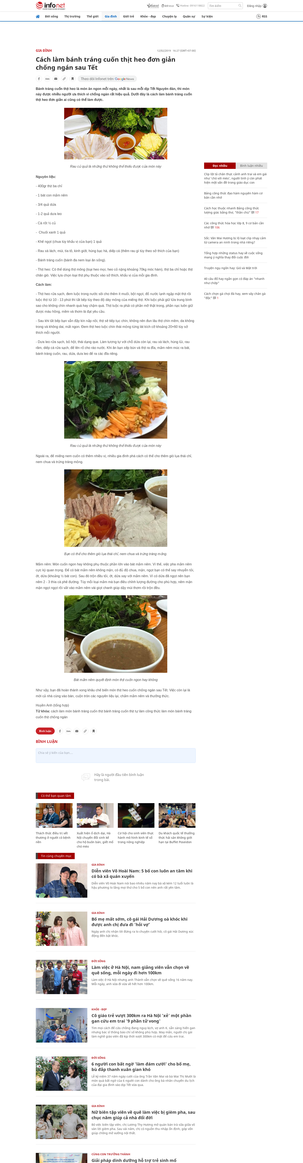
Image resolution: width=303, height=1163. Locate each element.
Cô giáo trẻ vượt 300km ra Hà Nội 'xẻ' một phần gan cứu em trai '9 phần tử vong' (141, 1018)
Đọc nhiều (220, 166)
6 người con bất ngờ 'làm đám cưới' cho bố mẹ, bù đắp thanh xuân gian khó (141, 1066)
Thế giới (92, 16)
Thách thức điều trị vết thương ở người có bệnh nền (53, 837)
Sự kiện (207, 16)
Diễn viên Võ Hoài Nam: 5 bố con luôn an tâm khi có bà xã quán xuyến (142, 873)
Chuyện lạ (169, 16)
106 (215, 227)
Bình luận (45, 731)
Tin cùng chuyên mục (56, 856)
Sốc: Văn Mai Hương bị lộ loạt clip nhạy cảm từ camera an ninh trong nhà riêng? (235, 240)
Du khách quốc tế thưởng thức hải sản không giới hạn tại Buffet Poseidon (177, 837)
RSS (261, 16)
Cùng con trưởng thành (111, 1154)
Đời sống (51, 16)
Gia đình (111, 16)
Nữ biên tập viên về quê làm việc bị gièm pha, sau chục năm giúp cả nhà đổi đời (143, 1114)
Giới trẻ (128, 16)
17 (255, 212)
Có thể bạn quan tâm (56, 796)
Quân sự (189, 16)
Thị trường (72, 16)
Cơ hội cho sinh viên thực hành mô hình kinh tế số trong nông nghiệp (136, 837)
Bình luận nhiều (251, 166)
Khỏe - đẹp (148, 16)
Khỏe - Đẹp (99, 1009)
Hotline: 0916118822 (190, 5)
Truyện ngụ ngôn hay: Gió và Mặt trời (230, 268)
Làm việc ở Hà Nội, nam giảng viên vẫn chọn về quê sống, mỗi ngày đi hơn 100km (140, 970)
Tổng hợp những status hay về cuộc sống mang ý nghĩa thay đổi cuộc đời (233, 255)
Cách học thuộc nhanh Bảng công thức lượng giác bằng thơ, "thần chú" (231, 210)
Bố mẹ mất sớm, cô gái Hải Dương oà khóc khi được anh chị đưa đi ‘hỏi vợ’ (139, 921)
